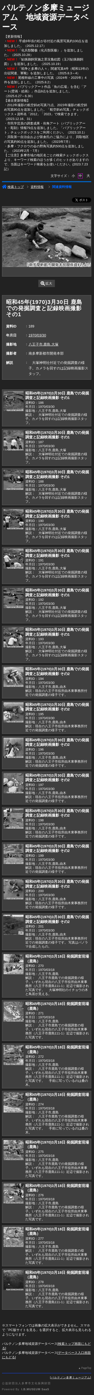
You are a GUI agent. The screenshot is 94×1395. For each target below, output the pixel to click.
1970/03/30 (37, 335)
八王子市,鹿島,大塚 (44, 344)
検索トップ (13, 187)
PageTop (86, 1368)
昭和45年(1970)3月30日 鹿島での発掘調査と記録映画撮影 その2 (57, 671)
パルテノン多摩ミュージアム (70, 1377)
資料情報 (37, 187)
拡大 (46, 283)
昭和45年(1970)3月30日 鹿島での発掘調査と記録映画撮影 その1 (57, 395)
